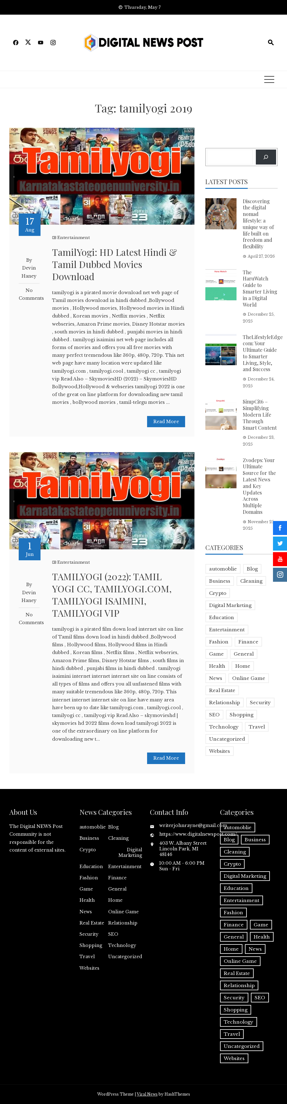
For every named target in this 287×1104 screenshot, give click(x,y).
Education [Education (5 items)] (221, 617)
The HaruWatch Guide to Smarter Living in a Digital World (260, 288)
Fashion (88, 878)
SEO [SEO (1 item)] (214, 715)
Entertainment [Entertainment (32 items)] (227, 630)
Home (115, 900)
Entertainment (73, 237)
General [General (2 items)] (244, 654)
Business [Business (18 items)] (219, 581)
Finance (117, 878)
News (85, 912)
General (117, 889)
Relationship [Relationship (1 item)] (224, 702)
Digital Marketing (130, 852)
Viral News (147, 1094)
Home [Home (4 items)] (242, 666)
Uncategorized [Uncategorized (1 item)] (227, 739)
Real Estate (91, 923)
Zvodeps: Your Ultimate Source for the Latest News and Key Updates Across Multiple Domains (259, 486)
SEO (113, 934)
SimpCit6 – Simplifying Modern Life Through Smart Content (260, 414)
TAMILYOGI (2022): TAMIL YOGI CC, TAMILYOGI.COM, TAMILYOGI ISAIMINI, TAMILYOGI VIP (112, 594)
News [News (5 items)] (215, 678)
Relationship (122, 923)
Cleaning (118, 838)
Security (88, 934)
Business (89, 838)
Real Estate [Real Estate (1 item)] (222, 690)
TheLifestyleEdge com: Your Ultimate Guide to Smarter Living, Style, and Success (263, 353)
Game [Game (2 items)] (216, 654)
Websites (89, 968)
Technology (122, 945)
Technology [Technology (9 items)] (224, 727)
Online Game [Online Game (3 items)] (248, 678)
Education (91, 866)
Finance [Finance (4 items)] (248, 642)
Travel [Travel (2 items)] (257, 727)
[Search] (266, 157)
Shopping (90, 945)
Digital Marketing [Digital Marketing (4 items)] (230, 605)
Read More (166, 421)
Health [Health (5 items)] (217, 666)
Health (87, 900)
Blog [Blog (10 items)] (252, 569)
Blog (113, 827)
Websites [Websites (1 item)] (219, 751)
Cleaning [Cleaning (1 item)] (251, 581)
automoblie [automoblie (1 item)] (223, 569)
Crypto (87, 850)
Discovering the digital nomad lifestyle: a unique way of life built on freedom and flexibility (258, 224)
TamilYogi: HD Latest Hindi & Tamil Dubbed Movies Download (114, 264)
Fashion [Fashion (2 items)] (218, 642)
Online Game (123, 912)
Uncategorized (125, 956)
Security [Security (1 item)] (260, 702)
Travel (87, 956)
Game (86, 889)
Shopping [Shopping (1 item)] (241, 715)
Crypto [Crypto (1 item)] (217, 593)
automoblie (92, 827)
